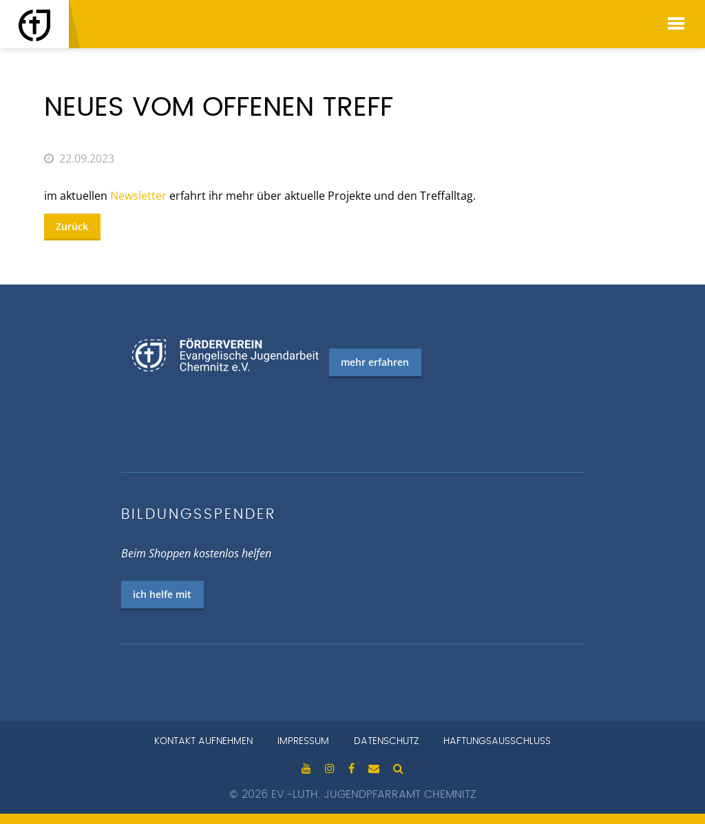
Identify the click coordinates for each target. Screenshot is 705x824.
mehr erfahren (375, 362)
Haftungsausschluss (497, 741)
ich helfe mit (162, 594)
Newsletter (138, 195)
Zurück (72, 226)
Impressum (303, 741)
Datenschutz (386, 741)
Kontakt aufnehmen (203, 741)
